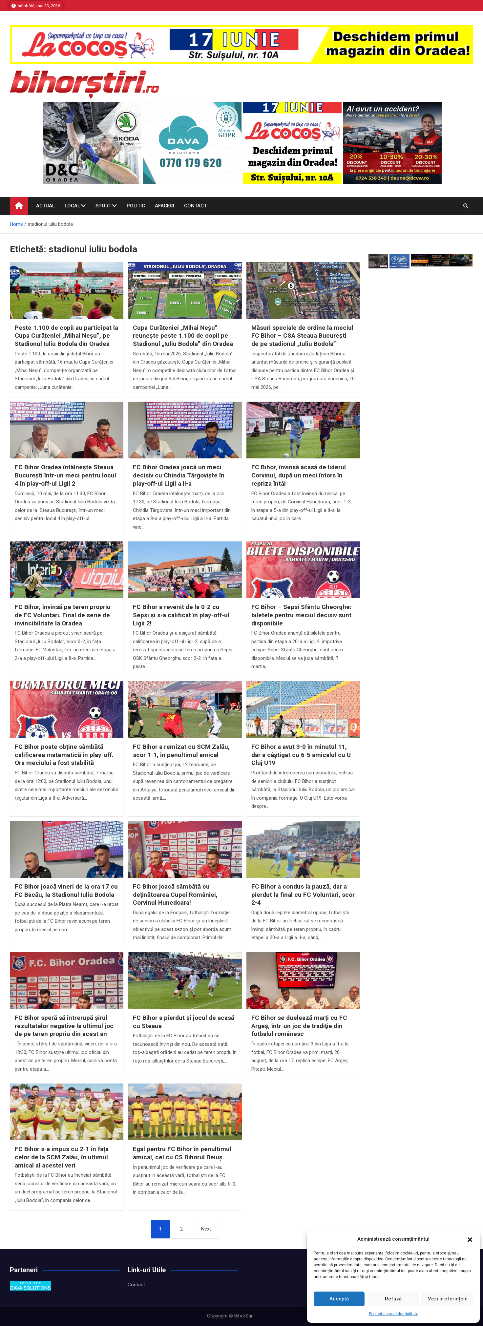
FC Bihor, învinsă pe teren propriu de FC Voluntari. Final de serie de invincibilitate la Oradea (63, 615)
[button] (470, 1239)
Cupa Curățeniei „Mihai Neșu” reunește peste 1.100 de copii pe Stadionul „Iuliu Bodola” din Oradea (183, 335)
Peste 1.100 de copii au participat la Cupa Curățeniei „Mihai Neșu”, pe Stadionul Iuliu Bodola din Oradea (66, 335)
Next (206, 1229)
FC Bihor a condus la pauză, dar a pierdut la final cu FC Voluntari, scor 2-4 (303, 894)
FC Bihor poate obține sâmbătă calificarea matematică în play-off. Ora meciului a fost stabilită (64, 755)
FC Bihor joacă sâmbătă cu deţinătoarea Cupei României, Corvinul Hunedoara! (175, 894)
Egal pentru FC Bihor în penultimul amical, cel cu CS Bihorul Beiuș (182, 1153)
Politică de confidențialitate (393, 1314)
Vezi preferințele (448, 1299)
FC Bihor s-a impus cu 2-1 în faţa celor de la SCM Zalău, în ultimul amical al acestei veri (62, 1157)
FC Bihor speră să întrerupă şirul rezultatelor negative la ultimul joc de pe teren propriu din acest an (64, 1026)
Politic (136, 206)
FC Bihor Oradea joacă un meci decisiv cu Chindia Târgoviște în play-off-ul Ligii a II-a (178, 475)
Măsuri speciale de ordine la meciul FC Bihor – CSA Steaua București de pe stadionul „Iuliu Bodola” (302, 335)
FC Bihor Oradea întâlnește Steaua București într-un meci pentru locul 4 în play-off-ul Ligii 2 (65, 475)
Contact (195, 206)
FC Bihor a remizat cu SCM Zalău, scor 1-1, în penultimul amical (181, 751)
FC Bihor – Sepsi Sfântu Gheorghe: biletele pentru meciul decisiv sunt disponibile (301, 615)
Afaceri (164, 206)
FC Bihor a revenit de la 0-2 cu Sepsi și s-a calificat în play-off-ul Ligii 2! (181, 615)
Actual (45, 206)
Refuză (393, 1299)
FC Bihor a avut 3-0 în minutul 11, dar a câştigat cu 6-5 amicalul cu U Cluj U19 (301, 755)
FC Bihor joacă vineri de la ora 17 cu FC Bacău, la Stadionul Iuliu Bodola (66, 890)
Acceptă (339, 1299)
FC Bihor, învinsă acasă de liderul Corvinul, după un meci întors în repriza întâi (298, 475)
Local (72, 206)
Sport (103, 206)
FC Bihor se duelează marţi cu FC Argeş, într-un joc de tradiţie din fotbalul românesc (299, 1026)
